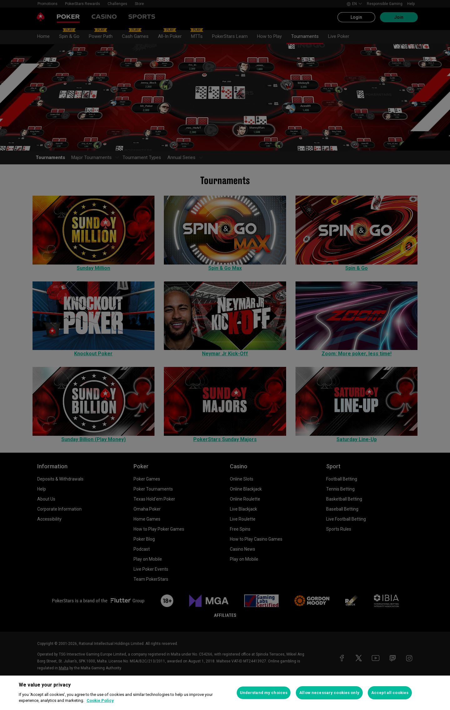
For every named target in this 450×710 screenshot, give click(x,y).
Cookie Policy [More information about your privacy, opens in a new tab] (100, 700)
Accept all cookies (389, 692)
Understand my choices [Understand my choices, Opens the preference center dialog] (264, 692)
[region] (225, 693)
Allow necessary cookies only (329, 692)
